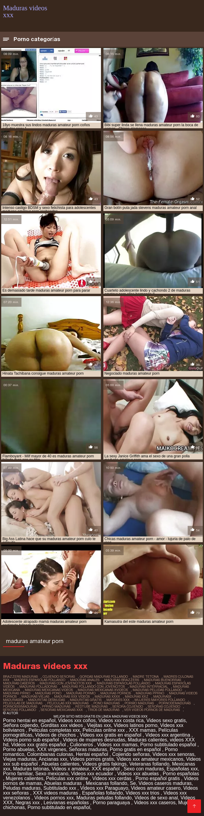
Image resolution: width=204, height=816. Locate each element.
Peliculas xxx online (67, 778)
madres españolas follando (39, 680)
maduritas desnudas (46, 700)
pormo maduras (139, 703)
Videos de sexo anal (156, 797)
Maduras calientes (147, 739)
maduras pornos (115, 693)
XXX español (106, 768)
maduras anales (84, 680)
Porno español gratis (158, 778)
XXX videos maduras (56, 792)
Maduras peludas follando (104, 797)
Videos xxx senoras (173, 754)
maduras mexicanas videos (49, 690)
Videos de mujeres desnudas (94, 739)
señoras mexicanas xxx (62, 710)
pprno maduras (56, 706)
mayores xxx (118, 700)
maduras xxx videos (72, 696)
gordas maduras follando (104, 676)
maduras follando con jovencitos (93, 686)
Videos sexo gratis (166, 720)
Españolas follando (102, 792)
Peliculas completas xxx (54, 730)
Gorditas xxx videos (62, 725)
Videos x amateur (70, 768)
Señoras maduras (88, 749)
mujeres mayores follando (159, 700)
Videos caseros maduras (165, 783)
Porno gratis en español (136, 749)
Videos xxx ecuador (93, 773)
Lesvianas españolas (67, 802)
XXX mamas (142, 730)
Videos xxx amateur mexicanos (150, 759)
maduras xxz (136, 696)
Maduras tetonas (31, 768)
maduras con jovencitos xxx (66, 683)
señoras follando (19, 710)
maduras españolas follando (123, 683)
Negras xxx (28, 802)
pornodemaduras (175, 703)
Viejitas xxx (99, 725)
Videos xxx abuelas (138, 773)
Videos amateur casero (155, 788)
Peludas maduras (22, 788)
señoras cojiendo (164, 706)
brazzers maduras (20, 676)
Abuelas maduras (63, 783)
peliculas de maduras (22, 703)
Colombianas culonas (50, 754)
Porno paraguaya (112, 802)
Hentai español (92, 754)
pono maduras (106, 703)
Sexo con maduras (144, 768)
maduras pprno (150, 693)
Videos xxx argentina (168, 735)
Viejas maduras (19, 759)
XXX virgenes (51, 749)
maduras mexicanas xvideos (103, 690)
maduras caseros (19, 683)
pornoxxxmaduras (20, 706)
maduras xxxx (107, 696)
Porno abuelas (18, 749)
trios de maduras (103, 710)
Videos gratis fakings (104, 763)
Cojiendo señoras (131, 754)
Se (133, 783)
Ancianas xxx (53, 759)
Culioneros (82, 744)
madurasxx (13, 700)
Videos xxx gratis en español (111, 735)
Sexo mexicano (51, 773)
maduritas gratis (86, 700)
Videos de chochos (56, 735)
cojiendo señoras (59, 676)
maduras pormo (81, 693)
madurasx (162, 696)
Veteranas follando (149, 763)
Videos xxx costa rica (121, 720)
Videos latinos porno (135, 725)
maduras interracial (149, 686)
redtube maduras (91, 706)
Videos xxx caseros (155, 802)
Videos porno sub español (31, 739)
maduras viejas (35, 696)
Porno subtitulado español (168, 744)
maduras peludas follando (157, 690)
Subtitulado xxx (60, 788)
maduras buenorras (162, 680)
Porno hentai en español (29, 720)
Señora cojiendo (20, 725)
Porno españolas (181, 773)
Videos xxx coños (77, 720)
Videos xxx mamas (117, 744)
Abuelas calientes (60, 763)
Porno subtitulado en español (59, 807)
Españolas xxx (182, 768)
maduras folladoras (38, 686)
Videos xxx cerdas (112, 778)
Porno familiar (18, 773)
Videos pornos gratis (92, 759)
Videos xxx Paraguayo (104, 788)
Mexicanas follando (106, 783)
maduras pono (48, 693)
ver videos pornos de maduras (152, 710)
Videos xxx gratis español (39, 744)
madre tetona (146, 676)
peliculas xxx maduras (68, 703)
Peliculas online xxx (104, 730)
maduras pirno (16, 693)
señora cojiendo (127, 706)
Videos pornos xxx (53, 797)
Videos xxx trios (143, 792)
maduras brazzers (121, 680)
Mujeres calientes (25, 778)
